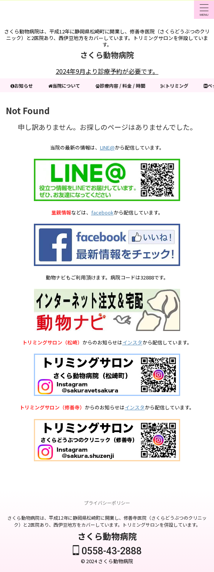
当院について (65, 85)
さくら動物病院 (107, 54)
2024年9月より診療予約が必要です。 (107, 71)
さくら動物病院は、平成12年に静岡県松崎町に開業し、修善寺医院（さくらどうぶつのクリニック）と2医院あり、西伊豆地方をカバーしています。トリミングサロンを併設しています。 (107, 521)
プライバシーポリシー (107, 502)
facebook (102, 212)
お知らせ (22, 85)
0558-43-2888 (107, 551)
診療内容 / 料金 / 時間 (121, 85)
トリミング (175, 85)
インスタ (132, 342)
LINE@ (107, 147)
